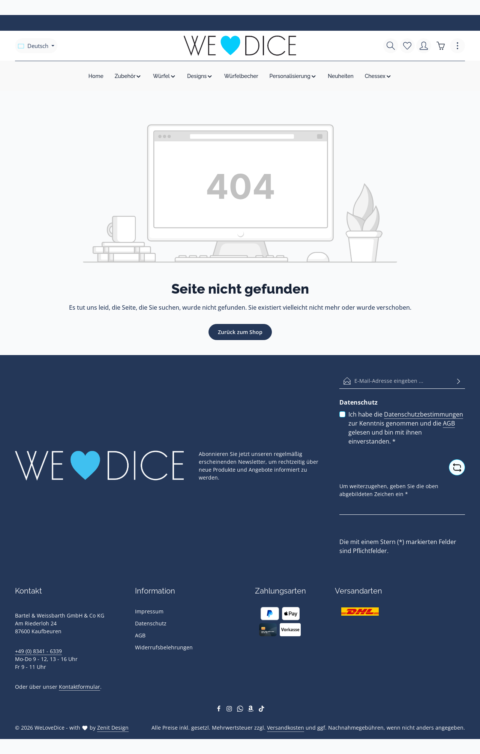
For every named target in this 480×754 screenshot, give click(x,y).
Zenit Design (113, 727)
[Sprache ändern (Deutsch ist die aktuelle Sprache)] (36, 45)
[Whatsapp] (241, 709)
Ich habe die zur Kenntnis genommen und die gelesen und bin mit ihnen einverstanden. (405, 427)
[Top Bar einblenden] (457, 45)
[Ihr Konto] (423, 45)
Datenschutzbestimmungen (423, 414)
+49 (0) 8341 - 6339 (38, 651)
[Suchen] (390, 45)
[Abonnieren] (458, 381)
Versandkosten (285, 727)
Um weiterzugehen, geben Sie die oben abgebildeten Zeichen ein (388, 490)
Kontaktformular (79, 686)
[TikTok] (261, 709)
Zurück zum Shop (240, 332)
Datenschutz (150, 623)
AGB (449, 423)
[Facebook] (220, 709)
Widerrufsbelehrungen (164, 647)
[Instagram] (230, 709)
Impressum (149, 611)
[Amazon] (251, 709)
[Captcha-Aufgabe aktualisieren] (457, 467)
